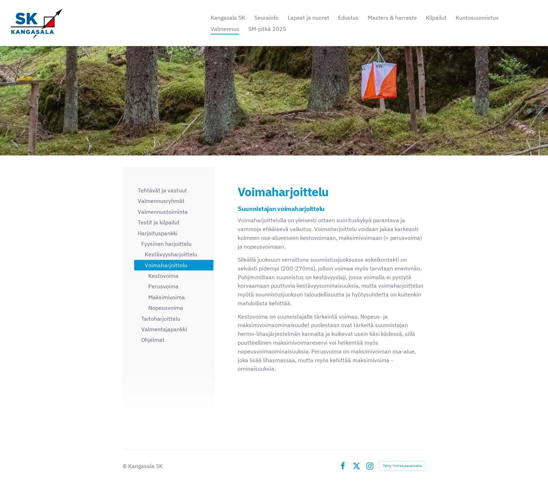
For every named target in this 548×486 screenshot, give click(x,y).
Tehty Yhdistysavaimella (402, 465)
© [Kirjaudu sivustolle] (125, 465)
